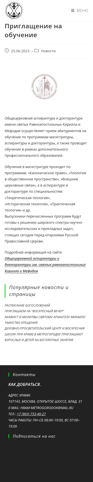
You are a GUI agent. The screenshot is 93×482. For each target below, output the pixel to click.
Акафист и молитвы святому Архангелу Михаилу (45, 317)
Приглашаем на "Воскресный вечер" (34, 311)
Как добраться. (24, 384)
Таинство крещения (21, 322)
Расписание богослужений (27, 305)
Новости (48, 51)
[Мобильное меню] (80, 10)
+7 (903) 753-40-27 (31, 414)
